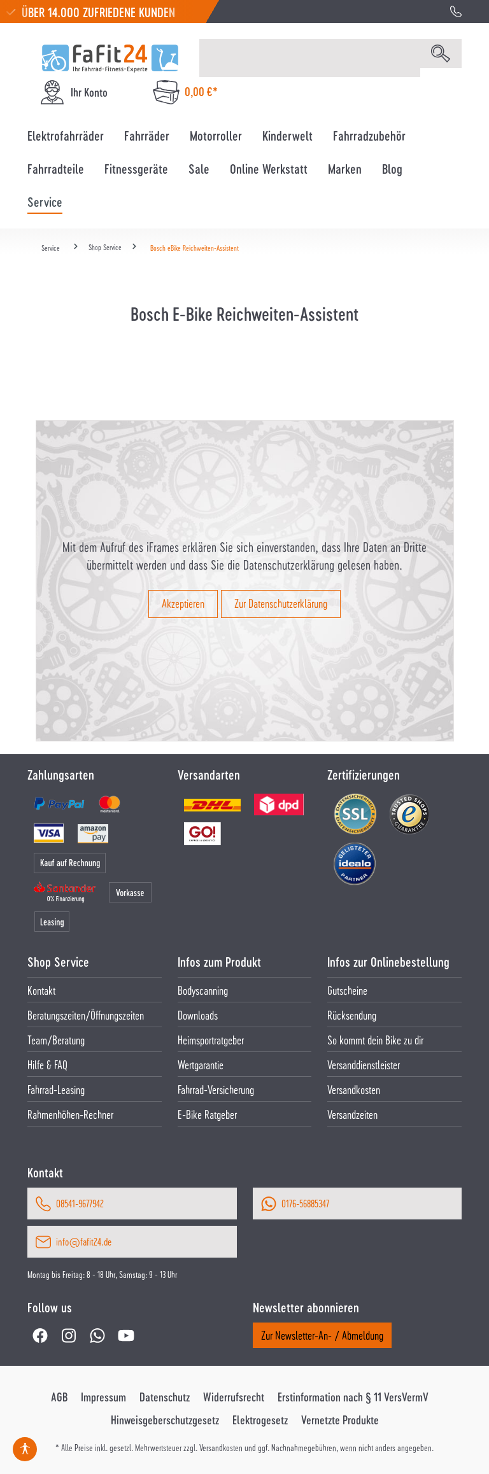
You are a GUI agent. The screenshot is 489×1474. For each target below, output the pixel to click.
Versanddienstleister (363, 1064)
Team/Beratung (56, 1039)
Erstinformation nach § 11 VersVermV (353, 1397)
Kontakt (41, 990)
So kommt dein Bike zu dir (375, 1039)
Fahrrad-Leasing (56, 1089)
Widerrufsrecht (233, 1397)
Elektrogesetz (260, 1420)
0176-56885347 (305, 1203)
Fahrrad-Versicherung (216, 1089)
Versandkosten (353, 1089)
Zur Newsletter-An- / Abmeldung (322, 1335)
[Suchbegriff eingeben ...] (309, 58)
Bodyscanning (203, 990)
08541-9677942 (80, 1203)
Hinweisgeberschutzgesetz (165, 1420)
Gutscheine (347, 990)
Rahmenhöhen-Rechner (70, 1114)
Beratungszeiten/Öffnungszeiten (85, 1014)
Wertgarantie (200, 1064)
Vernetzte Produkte (340, 1420)
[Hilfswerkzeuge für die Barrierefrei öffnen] (25, 1449)
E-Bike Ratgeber (207, 1114)
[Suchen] (441, 53)
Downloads (198, 1014)
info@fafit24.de (83, 1241)
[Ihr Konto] (73, 92)
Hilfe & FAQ (47, 1064)
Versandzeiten (352, 1114)
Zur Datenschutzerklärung (280, 603)
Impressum (103, 1397)
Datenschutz (164, 1397)
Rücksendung (351, 1014)
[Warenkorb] (185, 92)
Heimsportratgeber (211, 1039)
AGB (59, 1397)
